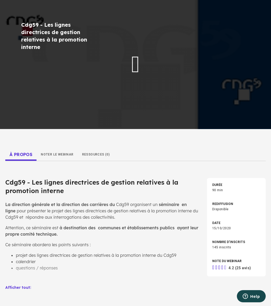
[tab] (21, 154)
